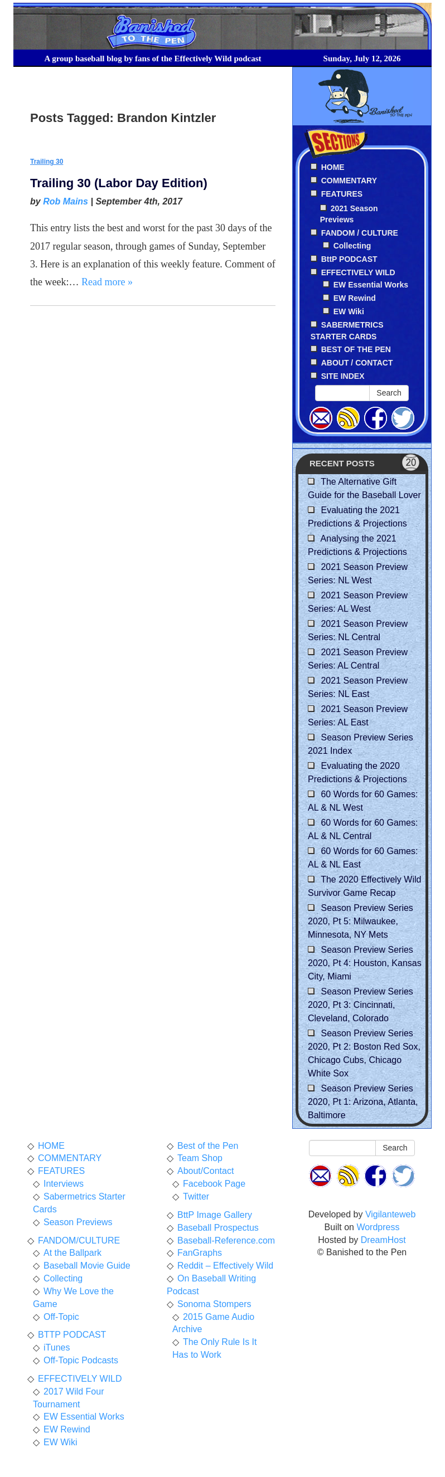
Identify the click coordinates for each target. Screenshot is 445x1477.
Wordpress (377, 1227)
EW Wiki (348, 311)
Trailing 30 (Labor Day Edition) (118, 183)
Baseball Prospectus (218, 1227)
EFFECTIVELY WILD (80, 1378)
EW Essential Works (370, 284)
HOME (51, 1146)
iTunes (56, 1347)
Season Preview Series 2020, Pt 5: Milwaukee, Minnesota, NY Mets (360, 921)
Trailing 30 (46, 161)
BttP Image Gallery (214, 1215)
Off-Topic (61, 1317)
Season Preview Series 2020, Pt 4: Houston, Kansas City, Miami (365, 963)
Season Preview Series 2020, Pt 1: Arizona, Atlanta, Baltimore (363, 1102)
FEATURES (61, 1171)
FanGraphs (199, 1252)
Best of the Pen (207, 1146)
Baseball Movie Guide (86, 1265)
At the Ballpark (72, 1252)
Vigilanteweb (390, 1214)
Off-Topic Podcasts (80, 1360)
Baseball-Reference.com (226, 1240)
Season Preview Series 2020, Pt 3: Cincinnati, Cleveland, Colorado (360, 1005)
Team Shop (200, 1158)
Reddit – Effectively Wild (225, 1265)
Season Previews (78, 1222)
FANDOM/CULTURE (79, 1240)
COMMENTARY (69, 1158)
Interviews (63, 1183)
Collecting (352, 245)
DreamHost (383, 1240)
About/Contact (205, 1171)
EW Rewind (354, 298)
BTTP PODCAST (72, 1334)
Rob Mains (65, 201)
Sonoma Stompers (214, 1304)
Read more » (107, 281)
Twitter (196, 1196)
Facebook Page (214, 1183)
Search (388, 392)
